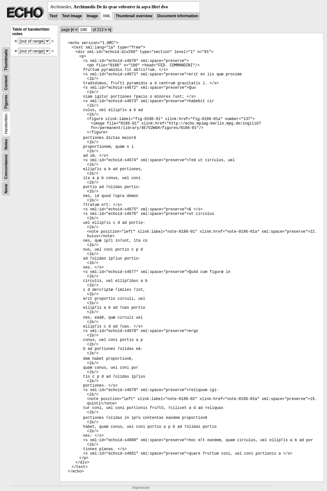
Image (92, 16)
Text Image (72, 16)
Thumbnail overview (134, 16)
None (6, 188)
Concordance (6, 167)
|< (72, 29)
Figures (6, 102)
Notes (6, 144)
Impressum (140, 487)
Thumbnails (6, 60)
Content (6, 83)
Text (53, 16)
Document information (177, 16)
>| (109, 29)
